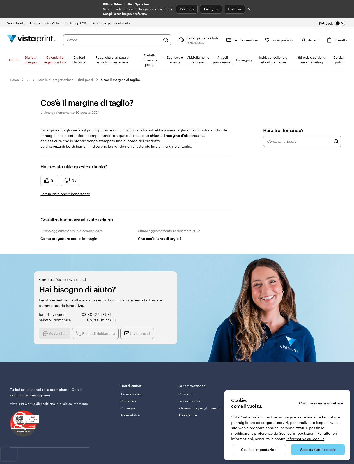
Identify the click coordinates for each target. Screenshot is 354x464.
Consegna (127, 408)
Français (211, 9)
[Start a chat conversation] (58, 326)
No (70, 180)
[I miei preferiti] (277, 40)
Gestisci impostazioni (259, 449)
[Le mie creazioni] (240, 40)
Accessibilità (130, 415)
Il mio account (131, 394)
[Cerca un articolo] (335, 141)
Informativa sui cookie (305, 438)
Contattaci (128, 401)
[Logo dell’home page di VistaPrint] (31, 39)
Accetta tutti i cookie (318, 449)
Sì (49, 180)
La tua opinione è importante (65, 194)
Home (14, 80)
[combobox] (113, 40)
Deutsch (187, 9)
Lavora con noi (189, 401)
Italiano (234, 9)
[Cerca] (163, 39)
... (28, 80)
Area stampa (188, 415)
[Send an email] (141, 326)
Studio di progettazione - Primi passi (65, 80)
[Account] (308, 40)
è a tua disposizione (40, 404)
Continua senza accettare (321, 403)
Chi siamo (185, 394)
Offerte (14, 60)
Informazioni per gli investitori (201, 408)
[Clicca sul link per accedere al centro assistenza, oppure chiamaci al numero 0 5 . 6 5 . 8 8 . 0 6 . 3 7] (196, 40)
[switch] (335, 23)
